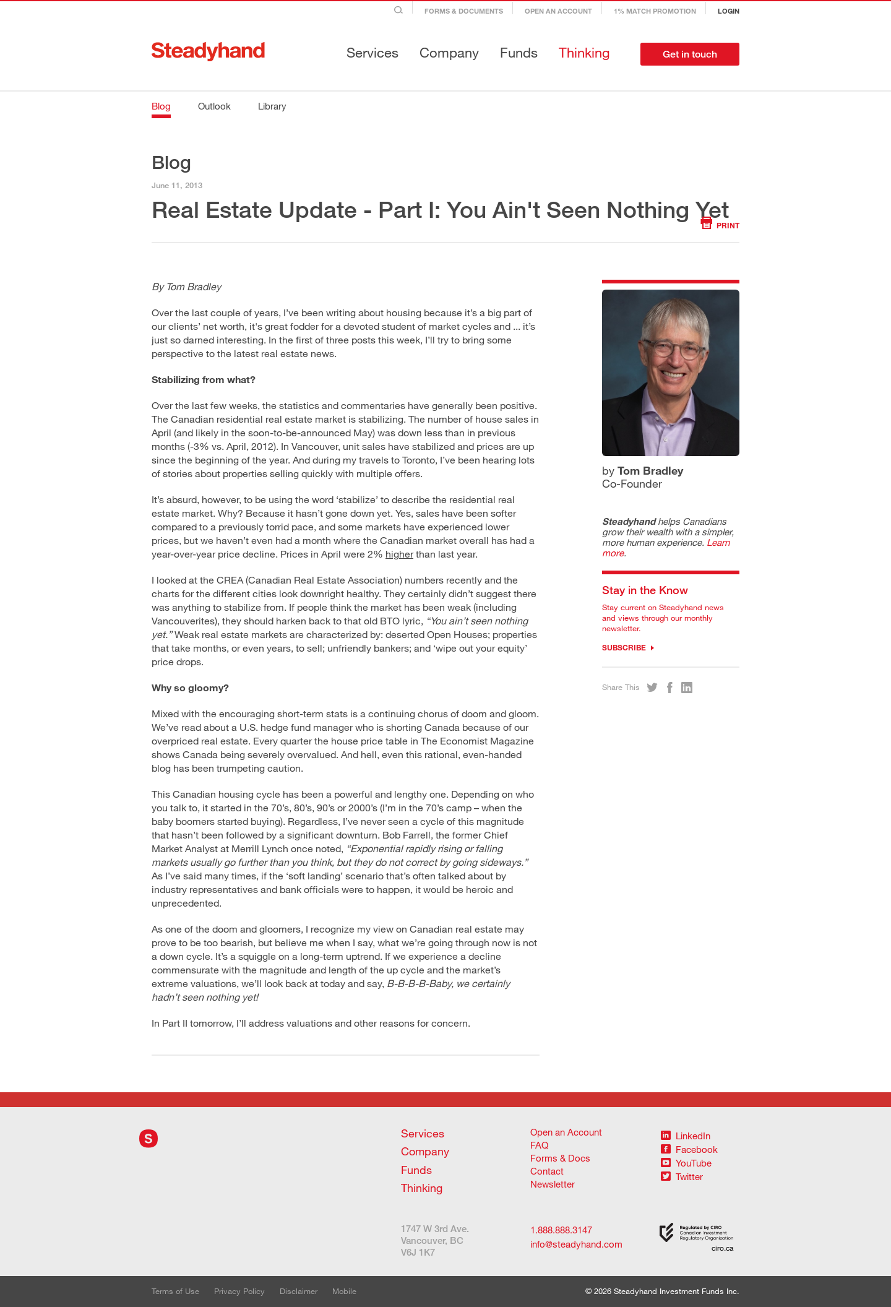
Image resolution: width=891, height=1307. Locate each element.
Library (272, 105)
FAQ (539, 1144)
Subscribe (628, 647)
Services (372, 52)
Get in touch (690, 54)
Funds (519, 52)
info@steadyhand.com (567, 1243)
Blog (161, 105)
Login (728, 10)
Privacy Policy (239, 1291)
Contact (547, 1170)
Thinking (584, 52)
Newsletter (552, 1183)
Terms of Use (175, 1291)
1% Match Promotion (655, 10)
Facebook (689, 1149)
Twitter (682, 1176)
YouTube (686, 1163)
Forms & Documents (463, 10)
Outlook (214, 105)
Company (449, 52)
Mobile (344, 1291)
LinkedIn (685, 1135)
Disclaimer (298, 1291)
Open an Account (558, 10)
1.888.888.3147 (561, 1229)
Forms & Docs (560, 1157)
